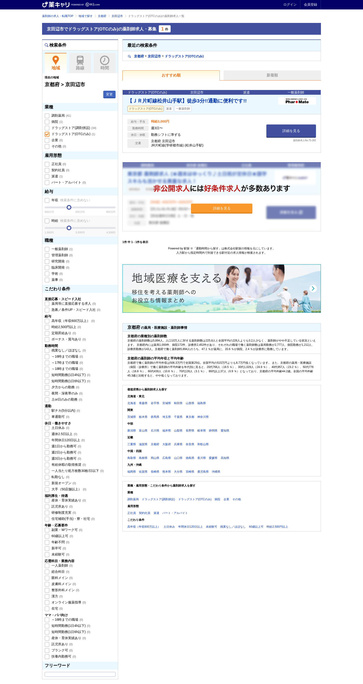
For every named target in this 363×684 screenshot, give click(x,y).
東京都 (190, 417)
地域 (55, 63)
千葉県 (178, 417)
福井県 (166, 430)
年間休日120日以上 (68, 440)
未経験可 (60, 554)
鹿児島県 (203, 471)
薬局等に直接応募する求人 (73, 303)
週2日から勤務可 (66, 452)
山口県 (178, 458)
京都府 (102, 16)
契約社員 (60, 170)
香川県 (201, 458)
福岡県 (131, 471)
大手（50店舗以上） (68, 489)
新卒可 (58, 548)
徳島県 (190, 458)
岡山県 (155, 458)
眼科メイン (62, 578)
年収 (70, 200)
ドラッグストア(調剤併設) (73, 128)
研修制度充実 (63, 512)
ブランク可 (62, 650)
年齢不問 (60, 542)
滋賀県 (143, 444)
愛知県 (225, 430)
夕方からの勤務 (65, 387)
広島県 (166, 458)
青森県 (143, 403)
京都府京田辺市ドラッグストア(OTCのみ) (166, 56)
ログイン (290, 4)
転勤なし (60, 477)
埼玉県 (166, 417)
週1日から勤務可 (66, 446)
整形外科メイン (65, 590)
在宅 (57, 608)
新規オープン (63, 483)
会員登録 (310, 4)
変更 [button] (109, 94)
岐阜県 (201, 430)
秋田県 (178, 403)
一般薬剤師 (62, 249)
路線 (80, 63)
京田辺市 (117, 16)
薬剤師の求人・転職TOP (57, 16)
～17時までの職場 (67, 362)
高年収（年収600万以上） (73, 321)
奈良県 (190, 444)
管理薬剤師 (62, 255)
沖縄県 (216, 471)
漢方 (57, 596)
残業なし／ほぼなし (68, 350)
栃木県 (143, 417)
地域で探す (85, 16)
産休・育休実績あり (68, 500)
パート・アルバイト (68, 182)
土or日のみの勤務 (66, 399)
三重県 (131, 444)
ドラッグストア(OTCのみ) (73, 134)
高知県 (225, 458)
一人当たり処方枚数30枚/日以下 (77, 471)
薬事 (57, 280)
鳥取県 (131, 458)
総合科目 (60, 571)
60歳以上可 (62, 536)
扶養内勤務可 (63, 656)
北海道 (131, 403)
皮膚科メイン (63, 584)
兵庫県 (178, 444)
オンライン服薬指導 (68, 602)
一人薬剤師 (62, 565)
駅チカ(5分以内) (65, 410)
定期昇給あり (63, 333)
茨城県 (131, 417)
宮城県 (166, 403)
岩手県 (155, 403)
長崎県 (155, 471)
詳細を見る (291, 131)
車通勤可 (60, 417)
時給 (70, 220)
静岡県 (213, 430)
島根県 (143, 458)
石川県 (155, 430)
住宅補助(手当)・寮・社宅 (73, 519)
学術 (57, 273)
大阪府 (166, 444)
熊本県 (166, 471)
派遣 (57, 176)
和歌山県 (203, 444)
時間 (104, 63)
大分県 (178, 471)
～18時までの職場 (67, 369)
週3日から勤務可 (66, 458)
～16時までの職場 (67, 356)
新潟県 (131, 430)
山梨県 (178, 430)
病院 (57, 122)
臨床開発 (60, 267)
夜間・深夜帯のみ (67, 393)
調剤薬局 (61, 115)
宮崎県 (190, 471)
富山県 (143, 430)
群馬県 (155, 417)
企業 (57, 140)
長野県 (190, 430)
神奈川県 (203, 417)
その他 (58, 146)
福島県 (201, 403)
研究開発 (60, 261)
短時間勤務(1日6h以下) (70, 381)
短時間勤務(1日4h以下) (70, 375)
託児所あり (62, 506)
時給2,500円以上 (66, 327)
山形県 (190, 403)
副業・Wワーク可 (66, 530)
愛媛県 (213, 458)
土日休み (60, 428)
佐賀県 (143, 471)
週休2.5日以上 (64, 434)
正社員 (58, 164)
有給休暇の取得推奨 (68, 464)
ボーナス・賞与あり (68, 339)
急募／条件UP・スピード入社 (75, 310)
